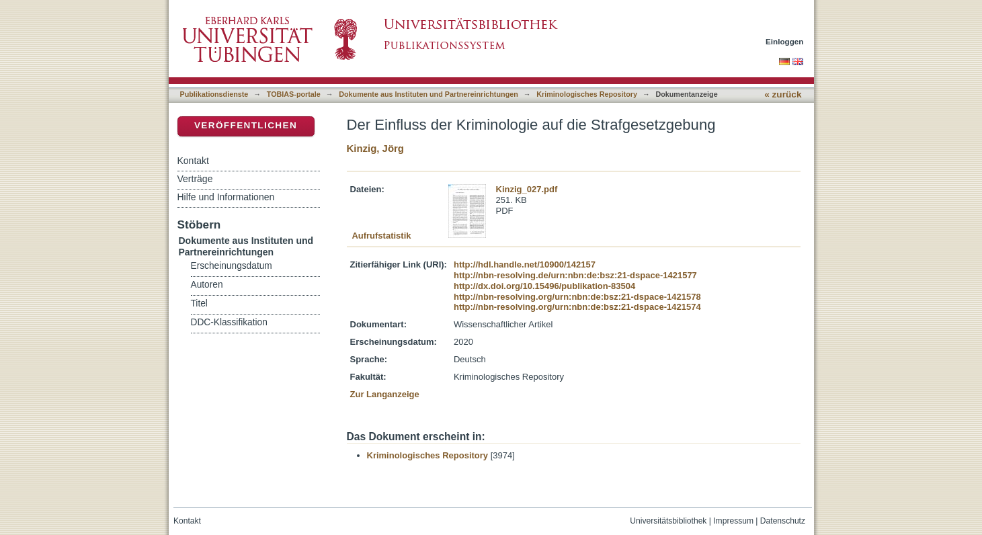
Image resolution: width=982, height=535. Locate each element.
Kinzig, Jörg (375, 148)
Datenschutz (782, 521)
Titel (199, 303)
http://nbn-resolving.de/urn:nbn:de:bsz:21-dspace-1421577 (575, 275)
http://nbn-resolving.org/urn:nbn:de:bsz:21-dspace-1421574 (577, 307)
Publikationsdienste (214, 94)
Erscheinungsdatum (231, 266)
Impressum (733, 521)
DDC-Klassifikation (229, 322)
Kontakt (193, 160)
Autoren (207, 285)
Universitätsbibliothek (668, 521)
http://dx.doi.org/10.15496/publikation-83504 (544, 286)
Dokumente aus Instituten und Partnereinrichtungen (428, 94)
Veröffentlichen (245, 125)
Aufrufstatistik (381, 236)
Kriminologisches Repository (586, 94)
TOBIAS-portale (294, 94)
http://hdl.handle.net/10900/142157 (525, 264)
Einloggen (785, 41)
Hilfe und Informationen (226, 197)
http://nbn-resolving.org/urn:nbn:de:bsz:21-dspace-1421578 (577, 297)
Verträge (195, 178)
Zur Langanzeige (384, 394)
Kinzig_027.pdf (527, 189)
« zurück (782, 94)
